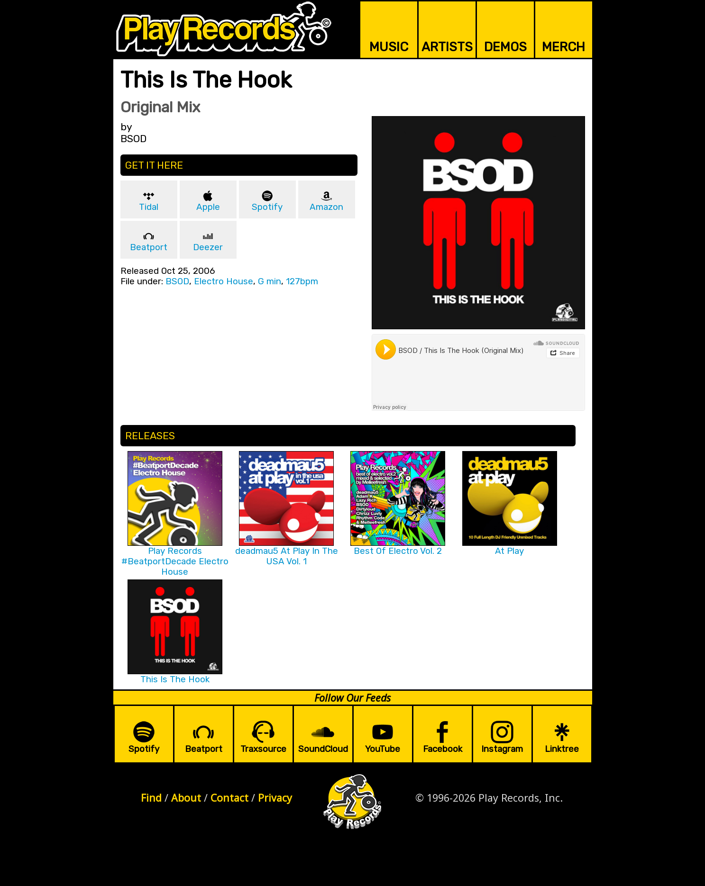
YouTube (382, 749)
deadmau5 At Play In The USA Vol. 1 (286, 556)
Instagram (502, 749)
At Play (509, 551)
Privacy (275, 798)
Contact (229, 798)
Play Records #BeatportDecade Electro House (175, 561)
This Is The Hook (175, 679)
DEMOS (505, 46)
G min (269, 281)
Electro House (223, 281)
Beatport (148, 247)
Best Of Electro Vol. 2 (398, 551)
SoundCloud (323, 749)
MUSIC (388, 46)
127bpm (302, 281)
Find (151, 798)
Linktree (562, 749)
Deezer (208, 247)
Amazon (326, 207)
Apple (208, 207)
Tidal (148, 207)
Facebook (442, 749)
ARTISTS (447, 46)
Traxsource (263, 749)
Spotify (267, 207)
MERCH (563, 46)
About (186, 798)
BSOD (177, 281)
